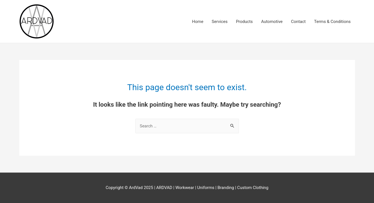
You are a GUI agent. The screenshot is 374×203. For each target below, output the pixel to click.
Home (197, 21)
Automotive (272, 21)
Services (220, 21)
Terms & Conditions (332, 21)
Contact (298, 21)
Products (244, 21)
